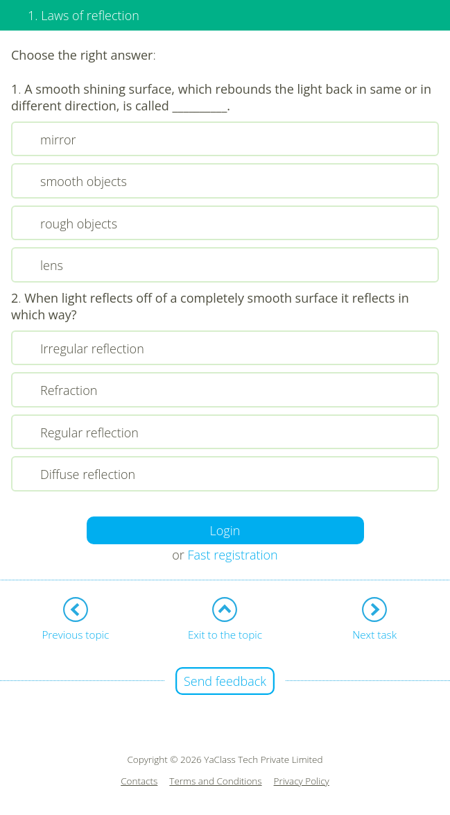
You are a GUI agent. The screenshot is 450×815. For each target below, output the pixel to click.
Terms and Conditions (215, 781)
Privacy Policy (301, 781)
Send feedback (225, 681)
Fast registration (233, 554)
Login (225, 530)
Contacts (139, 781)
